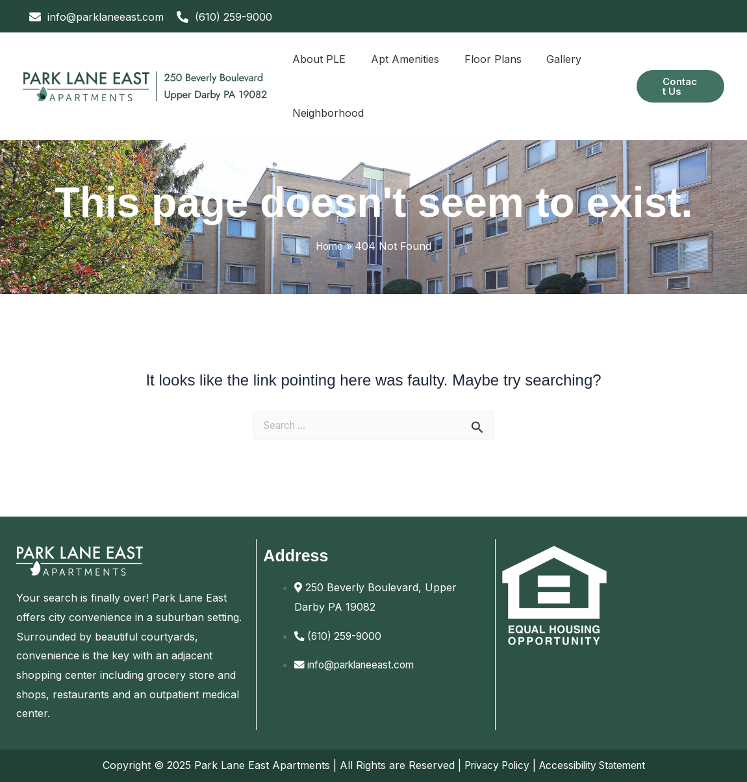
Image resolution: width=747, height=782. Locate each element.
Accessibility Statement (594, 765)
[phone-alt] (224, 16)
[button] (678, 86)
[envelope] (96, 16)
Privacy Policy (493, 765)
